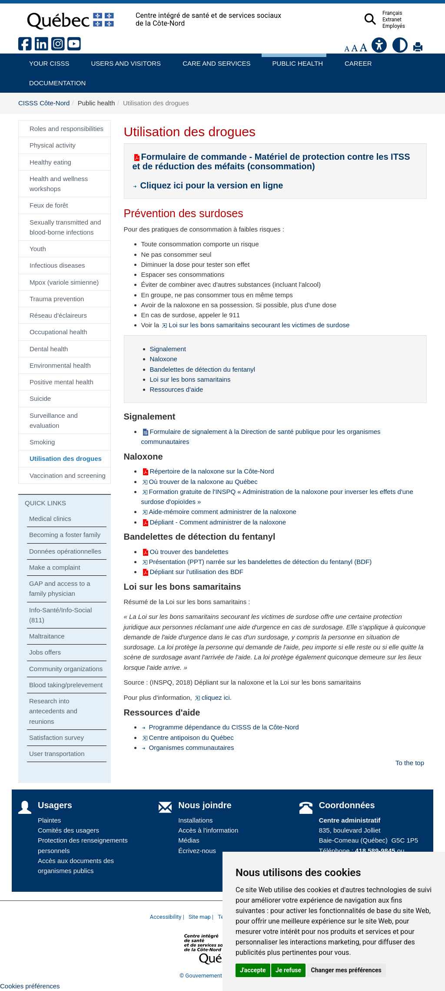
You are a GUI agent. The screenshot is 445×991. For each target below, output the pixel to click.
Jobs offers (45, 652)
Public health (294, 60)
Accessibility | (167, 917)
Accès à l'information (208, 830)
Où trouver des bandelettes (185, 551)
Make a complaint (54, 567)
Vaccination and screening (68, 475)
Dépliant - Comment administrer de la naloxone (213, 522)
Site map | (201, 917)
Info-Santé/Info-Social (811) (60, 615)
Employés (410, 26)
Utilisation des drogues (66, 458)
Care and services (212, 60)
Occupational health (58, 332)
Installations (195, 820)
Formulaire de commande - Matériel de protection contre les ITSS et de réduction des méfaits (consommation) (271, 161)
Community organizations (66, 668)
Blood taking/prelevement (66, 685)
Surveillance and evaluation (54, 420)
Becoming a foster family (64, 534)
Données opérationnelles (65, 551)
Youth (38, 248)
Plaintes (49, 820)
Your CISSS (46, 60)
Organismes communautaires (187, 747)
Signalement (168, 349)
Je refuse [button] (288, 970)
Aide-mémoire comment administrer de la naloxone (218, 511)
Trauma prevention (57, 298)
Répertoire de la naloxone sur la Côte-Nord (207, 471)
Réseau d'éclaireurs (58, 315)
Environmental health (60, 365)
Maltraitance (47, 636)
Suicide (40, 398)
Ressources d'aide (176, 389)
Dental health (49, 349)
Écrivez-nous (197, 850)
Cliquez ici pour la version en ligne (209, 185)
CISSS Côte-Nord (44, 103)
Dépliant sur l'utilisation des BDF (192, 571)
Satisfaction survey (56, 737)
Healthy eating (50, 162)
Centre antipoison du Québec (187, 737)
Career (356, 60)
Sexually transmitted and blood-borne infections (65, 227)
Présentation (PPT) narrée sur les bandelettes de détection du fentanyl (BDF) (256, 561)
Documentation (53, 80)
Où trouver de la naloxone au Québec (199, 481)
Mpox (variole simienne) (64, 282)
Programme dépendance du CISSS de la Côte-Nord (220, 727)
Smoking (42, 442)
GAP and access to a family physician (59, 588)
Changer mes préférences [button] (346, 970)
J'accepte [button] (253, 970)
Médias (188, 840)
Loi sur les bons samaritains (190, 379)
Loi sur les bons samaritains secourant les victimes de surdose (255, 325)
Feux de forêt (49, 205)
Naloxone (163, 359)
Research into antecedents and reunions (53, 711)
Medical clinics (50, 518)
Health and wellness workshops (59, 183)
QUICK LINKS (45, 503)
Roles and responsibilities (66, 128)
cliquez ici (212, 697)
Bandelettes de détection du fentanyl (203, 369)
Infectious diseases (57, 265)
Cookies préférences (30, 986)
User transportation (57, 753)
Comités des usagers (68, 830)
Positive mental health (61, 382)
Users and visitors (121, 60)
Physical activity (53, 145)
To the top (409, 762)
